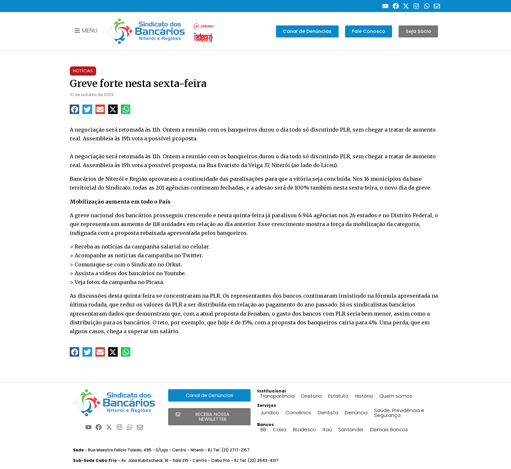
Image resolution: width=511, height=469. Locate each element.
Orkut (173, 264)
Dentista (328, 412)
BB (263, 429)
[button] (74, 109)
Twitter (192, 255)
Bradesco (304, 429)
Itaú (327, 429)
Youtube (174, 273)
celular (199, 246)
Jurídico (269, 412)
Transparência (277, 395)
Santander (351, 429)
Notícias (83, 71)
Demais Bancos (389, 429)
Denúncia (356, 412)
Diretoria (311, 395)
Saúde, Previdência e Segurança (399, 413)
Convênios (298, 412)
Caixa (279, 429)
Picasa (154, 282)
